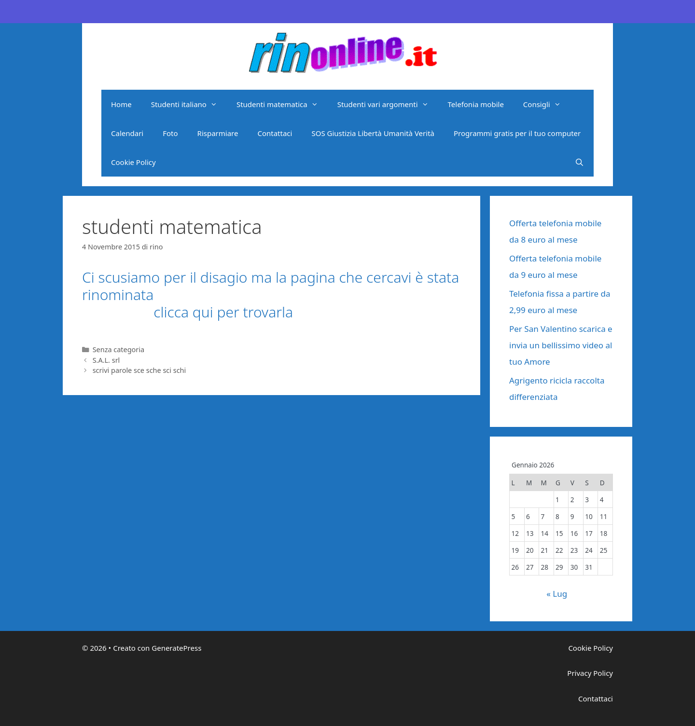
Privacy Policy (590, 673)
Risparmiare (217, 133)
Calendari (127, 133)
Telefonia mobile (476, 104)
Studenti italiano (189, 104)
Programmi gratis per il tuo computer (517, 133)
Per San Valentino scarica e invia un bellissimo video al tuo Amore (560, 345)
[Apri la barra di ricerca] (579, 162)
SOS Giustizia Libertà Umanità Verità (372, 133)
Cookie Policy (133, 162)
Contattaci (274, 133)
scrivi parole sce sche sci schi (139, 370)
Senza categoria (118, 349)
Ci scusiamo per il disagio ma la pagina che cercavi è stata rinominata (270, 285)
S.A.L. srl (106, 360)
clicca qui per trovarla (187, 312)
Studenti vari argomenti (387, 104)
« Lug (556, 593)
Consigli (546, 104)
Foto (170, 133)
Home (121, 104)
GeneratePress (176, 648)
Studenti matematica (282, 104)
